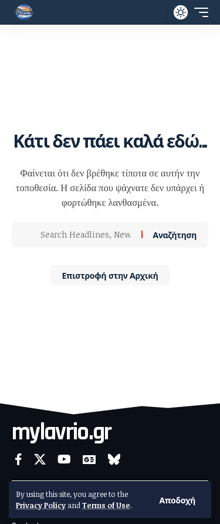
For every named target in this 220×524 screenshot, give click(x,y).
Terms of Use (106, 505)
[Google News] (89, 459)
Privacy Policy (41, 505)
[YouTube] (64, 459)
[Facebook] (18, 459)
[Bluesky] (114, 459)
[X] (40, 459)
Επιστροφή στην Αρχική (110, 275)
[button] (177, 500)
